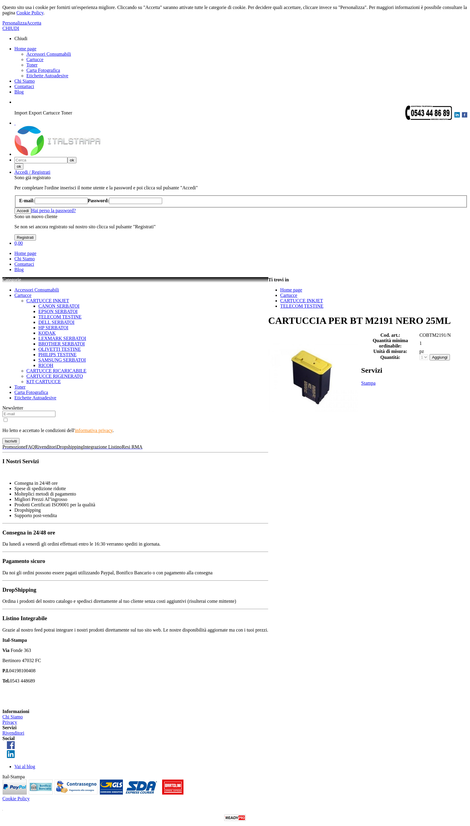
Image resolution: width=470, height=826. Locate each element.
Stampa (368, 383)
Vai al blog (24, 766)
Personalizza (14, 22)
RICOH (45, 365)
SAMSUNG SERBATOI (62, 360)
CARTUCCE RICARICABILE (56, 370)
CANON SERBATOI (58, 306)
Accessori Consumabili (48, 54)
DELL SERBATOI (56, 322)
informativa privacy (94, 430)
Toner (31, 64)
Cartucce (34, 59)
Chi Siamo (24, 81)
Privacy (9, 722)
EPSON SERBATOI (58, 311)
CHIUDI (10, 28)
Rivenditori (13, 733)
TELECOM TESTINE (60, 316)
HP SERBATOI (53, 327)
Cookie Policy (29, 12)
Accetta (34, 22)
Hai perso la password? (53, 210)
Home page (25, 48)
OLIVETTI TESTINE (59, 349)
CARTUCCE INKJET (47, 300)
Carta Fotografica (43, 70)
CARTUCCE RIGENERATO (54, 376)
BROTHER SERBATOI (61, 343)
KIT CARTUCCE (43, 381)
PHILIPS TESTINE (57, 354)
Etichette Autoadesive (47, 75)
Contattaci (24, 86)
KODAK (47, 333)
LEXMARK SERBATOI (62, 338)
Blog (19, 91)
